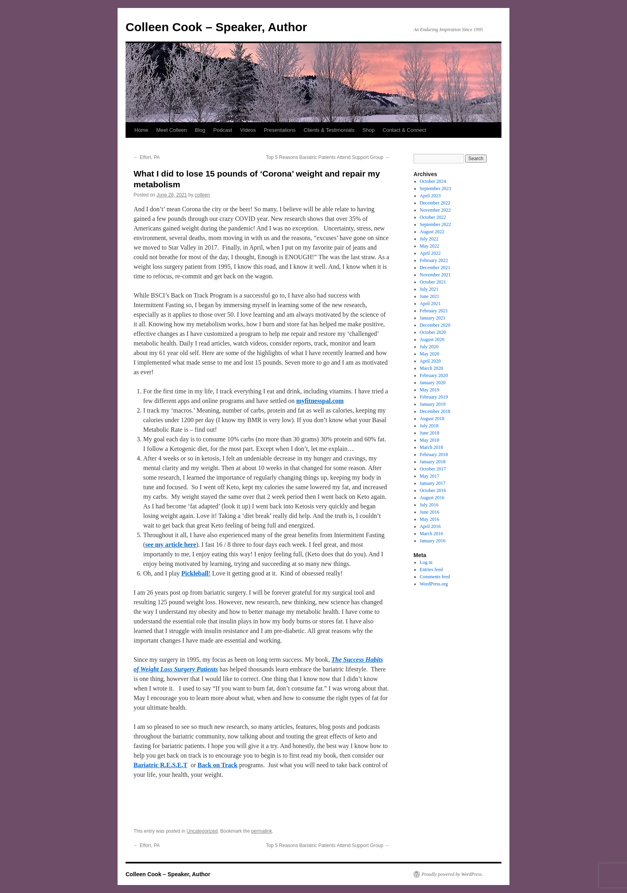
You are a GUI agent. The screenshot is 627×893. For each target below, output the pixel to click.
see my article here (170, 544)
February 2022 (434, 260)
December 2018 (435, 411)
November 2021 (435, 275)
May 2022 (429, 246)
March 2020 (431, 368)
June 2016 (429, 512)
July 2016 (429, 505)
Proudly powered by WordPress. (452, 874)
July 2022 (429, 239)
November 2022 (435, 210)
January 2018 (432, 461)
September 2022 (435, 224)
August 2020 (432, 339)
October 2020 (433, 332)
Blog (200, 130)
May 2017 (429, 476)
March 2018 (431, 447)
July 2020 (429, 346)
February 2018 (434, 454)
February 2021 (434, 311)
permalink (261, 831)
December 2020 (435, 325)
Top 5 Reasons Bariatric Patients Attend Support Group (327, 157)
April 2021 (430, 303)
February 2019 (434, 397)
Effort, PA (147, 157)
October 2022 (433, 217)
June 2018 (429, 433)
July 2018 (429, 426)
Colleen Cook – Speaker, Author (216, 27)
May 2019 (429, 390)
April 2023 (430, 195)
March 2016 (431, 533)
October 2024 (433, 181)
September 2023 (435, 188)
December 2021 (435, 267)
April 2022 (430, 253)
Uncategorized (202, 831)
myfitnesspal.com (320, 400)
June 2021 (429, 296)
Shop (368, 130)
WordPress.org (434, 584)
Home (141, 130)
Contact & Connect (404, 130)
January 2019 (432, 404)
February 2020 (434, 375)
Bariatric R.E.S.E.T (161, 765)
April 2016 (430, 526)
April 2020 (430, 361)
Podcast (222, 130)
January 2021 (432, 318)
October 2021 (433, 282)
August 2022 (432, 231)
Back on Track (218, 765)
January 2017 (432, 483)
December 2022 (435, 203)
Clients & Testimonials (329, 130)
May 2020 (429, 354)
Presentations (280, 130)
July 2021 (429, 289)
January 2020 (432, 382)
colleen (202, 195)
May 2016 (429, 519)
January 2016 (432, 541)
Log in (426, 562)
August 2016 (432, 497)
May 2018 (429, 440)
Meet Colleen (171, 130)
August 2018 (432, 418)
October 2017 (433, 469)
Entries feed (431, 569)
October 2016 (433, 490)
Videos (248, 130)
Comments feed (435, 576)
